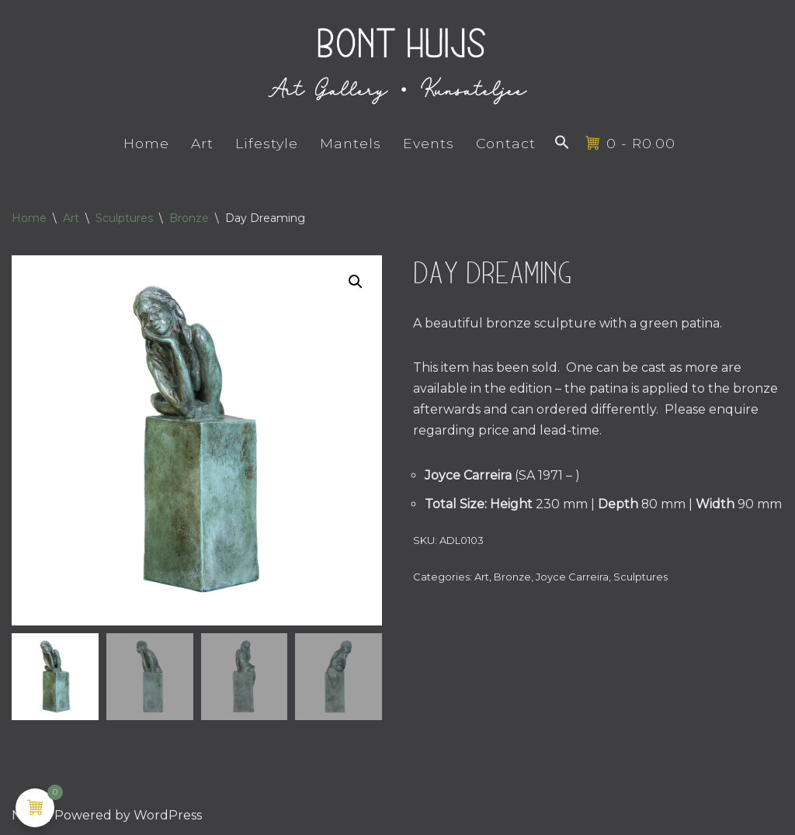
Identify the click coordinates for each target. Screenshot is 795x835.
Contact (505, 143)
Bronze (189, 218)
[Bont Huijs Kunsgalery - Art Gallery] (397, 63)
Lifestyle (265, 143)
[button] (562, 141)
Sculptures (124, 218)
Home (145, 143)
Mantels (349, 143)
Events (427, 143)
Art (201, 143)
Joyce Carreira (572, 577)
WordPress (168, 815)
